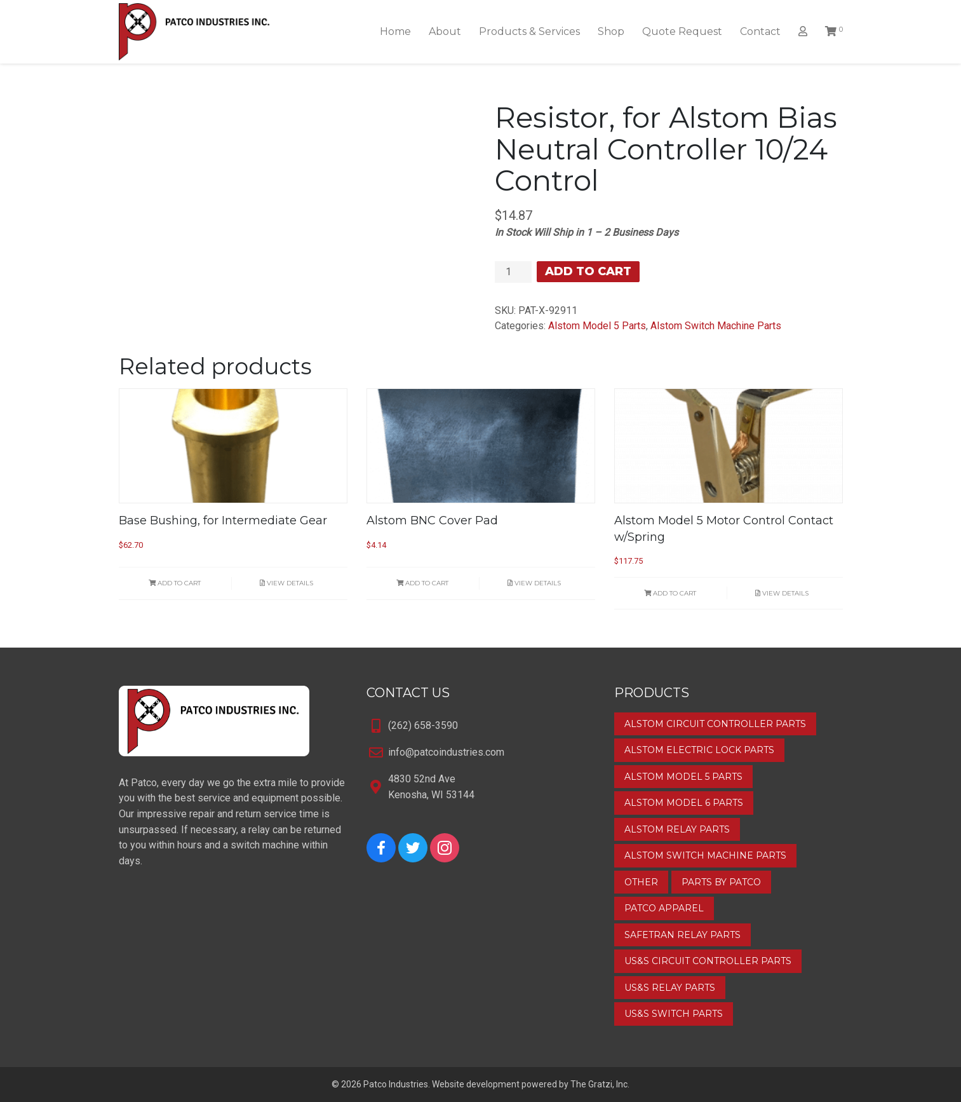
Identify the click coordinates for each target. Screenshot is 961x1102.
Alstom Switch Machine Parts (715, 326)
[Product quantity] (513, 272)
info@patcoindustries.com (446, 752)
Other (641, 882)
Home (395, 31)
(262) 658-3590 (423, 725)
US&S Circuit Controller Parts (707, 961)
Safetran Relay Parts (682, 935)
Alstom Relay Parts (677, 829)
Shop (611, 31)
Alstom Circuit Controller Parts (715, 724)
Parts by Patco (721, 882)
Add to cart (588, 271)
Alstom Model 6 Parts (683, 802)
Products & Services (529, 31)
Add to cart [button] (175, 583)
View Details (286, 583)
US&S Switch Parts (673, 1013)
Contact (760, 31)
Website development (476, 1084)
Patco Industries (395, 1084)
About (445, 31)
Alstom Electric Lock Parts (699, 750)
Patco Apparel (664, 908)
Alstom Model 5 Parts (597, 326)
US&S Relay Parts (669, 987)
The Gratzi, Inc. (599, 1084)
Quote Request (682, 31)
